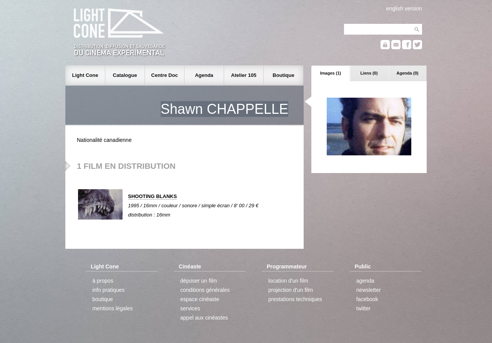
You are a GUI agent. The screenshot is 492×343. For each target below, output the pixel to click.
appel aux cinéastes (204, 318)
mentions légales (112, 308)
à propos (102, 281)
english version (404, 8)
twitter (363, 308)
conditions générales (204, 290)
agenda (365, 281)
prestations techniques (295, 299)
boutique (102, 299)
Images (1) (330, 73)
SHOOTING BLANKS (152, 196)
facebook (367, 299)
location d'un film (288, 281)
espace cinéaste (199, 299)
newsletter (368, 290)
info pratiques (108, 290)
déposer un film (198, 281)
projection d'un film (290, 290)
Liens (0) (368, 73)
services (190, 308)
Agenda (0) (408, 73)
